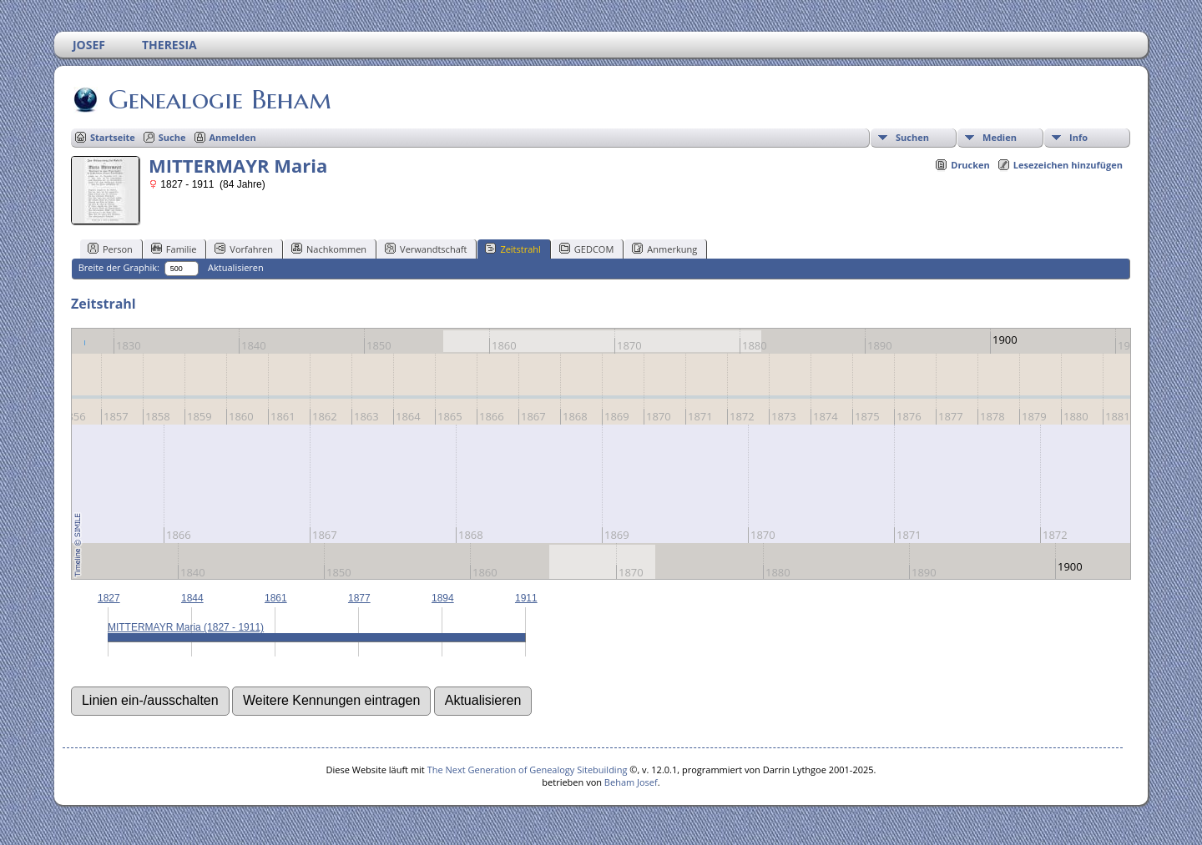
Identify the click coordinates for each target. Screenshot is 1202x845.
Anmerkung (664, 248)
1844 (192, 598)
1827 (109, 598)
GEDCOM (586, 248)
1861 (276, 598)
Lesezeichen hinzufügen (1068, 164)
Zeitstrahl (512, 248)
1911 (526, 598)
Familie (173, 248)
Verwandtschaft (426, 248)
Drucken (970, 164)
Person (110, 248)
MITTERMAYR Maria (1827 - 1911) (186, 627)
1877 (359, 598)
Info (1078, 137)
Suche (172, 137)
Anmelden (233, 137)
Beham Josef (631, 782)
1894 (443, 598)
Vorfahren (244, 248)
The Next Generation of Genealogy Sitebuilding (527, 769)
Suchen (912, 137)
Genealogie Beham (218, 99)
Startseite (112, 137)
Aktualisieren (236, 267)
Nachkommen (328, 248)
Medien (999, 137)
